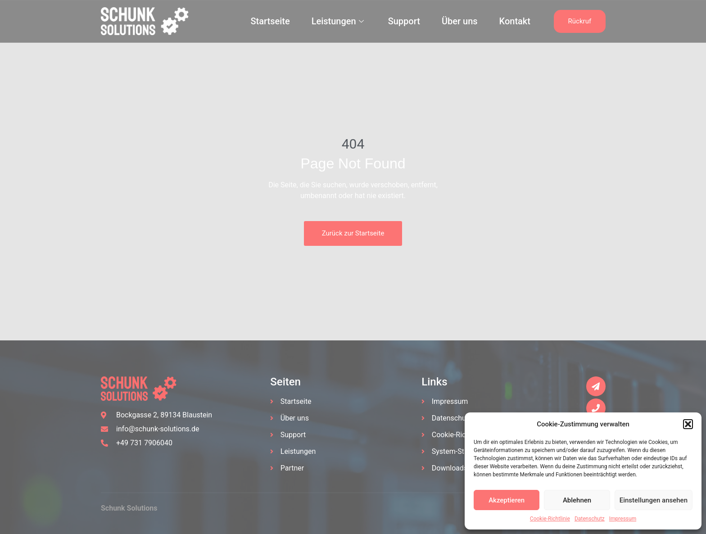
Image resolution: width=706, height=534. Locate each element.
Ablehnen (577, 500)
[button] (687, 424)
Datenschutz (590, 519)
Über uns (460, 21)
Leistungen (338, 21)
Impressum (622, 519)
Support (404, 21)
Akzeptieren (507, 500)
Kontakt (514, 21)
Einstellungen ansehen (654, 500)
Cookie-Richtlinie (550, 519)
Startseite (270, 21)
